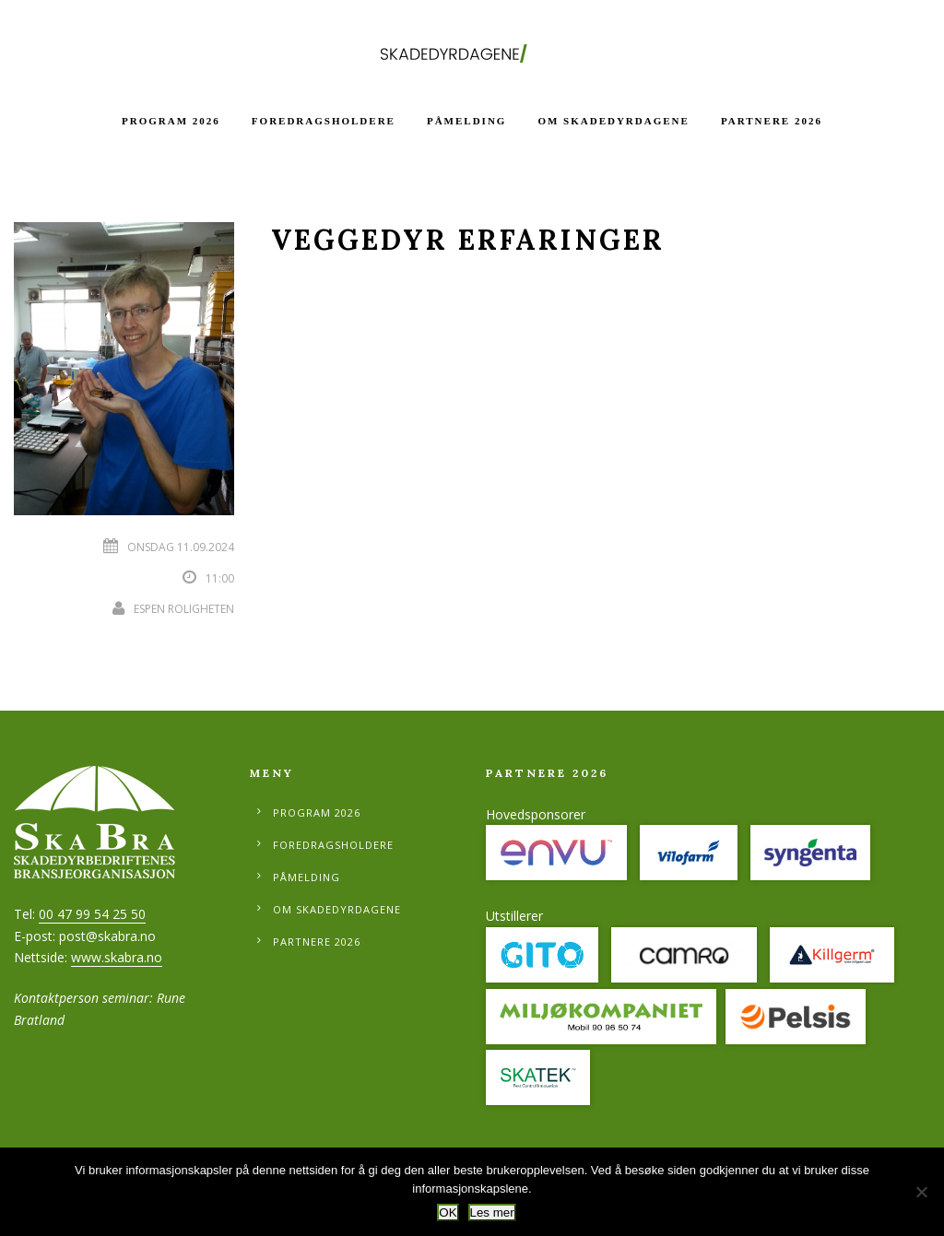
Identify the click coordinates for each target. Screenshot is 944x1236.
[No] (921, 1192)
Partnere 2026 (771, 120)
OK (447, 1212)
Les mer (492, 1212)
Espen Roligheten (184, 609)
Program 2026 (171, 120)
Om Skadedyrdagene (613, 120)
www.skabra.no (116, 957)
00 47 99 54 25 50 (92, 914)
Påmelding (466, 120)
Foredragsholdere (323, 120)
